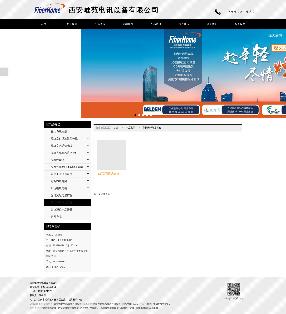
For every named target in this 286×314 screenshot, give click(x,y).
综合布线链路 (59, 181)
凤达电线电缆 (59, 188)
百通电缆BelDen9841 (147, 308)
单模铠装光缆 (127, 308)
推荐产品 (56, 216)
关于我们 (71, 24)
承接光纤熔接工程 (61, 202)
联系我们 (211, 24)
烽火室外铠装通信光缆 (64, 138)
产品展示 (99, 24)
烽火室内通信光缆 (61, 145)
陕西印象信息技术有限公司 (107, 303)
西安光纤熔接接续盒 (68, 308)
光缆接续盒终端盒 (109, 308)
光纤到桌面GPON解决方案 (67, 167)
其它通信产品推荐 (61, 209)
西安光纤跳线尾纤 (89, 308)
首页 (43, 24)
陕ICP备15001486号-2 (158, 303)
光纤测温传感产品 (61, 195)
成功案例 (127, 24)
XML (135, 303)
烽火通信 (183, 24)
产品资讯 (155, 24)
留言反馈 (240, 24)
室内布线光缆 (59, 131)
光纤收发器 (57, 159)
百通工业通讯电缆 (61, 174)
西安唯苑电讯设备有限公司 (68, 303)
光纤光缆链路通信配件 (64, 152)
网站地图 (127, 303)
